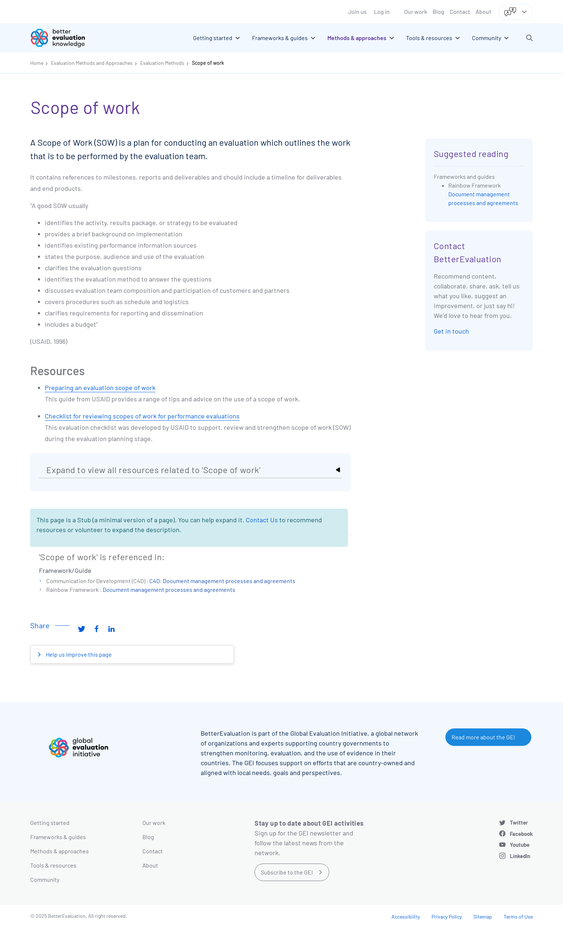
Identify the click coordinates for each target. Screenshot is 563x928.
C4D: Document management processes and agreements (222, 580)
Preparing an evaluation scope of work (100, 388)
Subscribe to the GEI (287, 872)
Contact (460, 11)
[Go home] (63, 38)
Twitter (519, 822)
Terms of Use (518, 916)
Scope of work (208, 63)
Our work (415, 11)
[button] (529, 38)
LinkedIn (520, 856)
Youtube (519, 844)
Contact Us (262, 520)
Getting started (50, 822)
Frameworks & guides (58, 836)
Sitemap (482, 916)
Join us (357, 11)
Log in (382, 11)
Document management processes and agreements (169, 589)
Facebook (521, 833)
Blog (438, 11)
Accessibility (405, 916)
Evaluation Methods (162, 63)
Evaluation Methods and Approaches (92, 63)
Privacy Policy (447, 916)
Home (36, 63)
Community (44, 879)
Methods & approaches (59, 851)
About (483, 11)
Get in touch (451, 331)
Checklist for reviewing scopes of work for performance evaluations (142, 416)
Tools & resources (53, 865)
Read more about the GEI (483, 737)
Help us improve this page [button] (78, 654)
